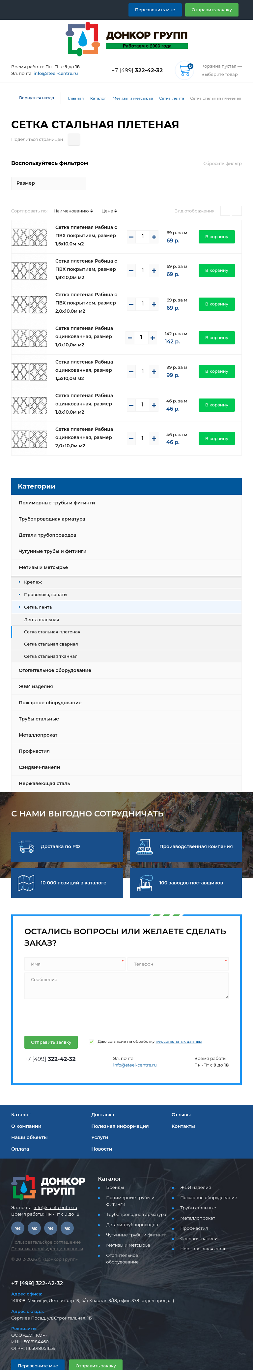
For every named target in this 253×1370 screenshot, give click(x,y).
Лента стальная (39, 604)
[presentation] (73, 1001)
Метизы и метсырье (126, 98)
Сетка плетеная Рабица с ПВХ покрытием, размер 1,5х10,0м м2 (89, 221)
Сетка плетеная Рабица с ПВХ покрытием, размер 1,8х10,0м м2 (89, 254)
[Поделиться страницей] (236, 124)
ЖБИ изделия (34, 671)
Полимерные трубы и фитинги (54, 488)
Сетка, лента (162, 98)
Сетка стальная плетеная (49, 616)
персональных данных (165, 1026)
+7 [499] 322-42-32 (35, 1264)
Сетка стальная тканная (48, 641)
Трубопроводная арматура (49, 504)
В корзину (218, 221)
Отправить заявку (214, 9)
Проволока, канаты (43, 579)
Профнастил (33, 736)
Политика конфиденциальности (42, 1233)
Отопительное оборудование (52, 655)
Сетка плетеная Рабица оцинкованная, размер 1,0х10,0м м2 (82, 322)
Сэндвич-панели (38, 752)
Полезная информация (117, 1111)
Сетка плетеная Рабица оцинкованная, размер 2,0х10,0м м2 (82, 422)
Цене (98, 195)
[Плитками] (225, 196)
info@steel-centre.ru (52, 73)
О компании (24, 1111)
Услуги (99, 1122)
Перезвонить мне (163, 9)
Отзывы (181, 1099)
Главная (71, 98)
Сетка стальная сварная (48, 628)
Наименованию (65, 195)
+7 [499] (139, 70)
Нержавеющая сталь (42, 768)
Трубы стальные (38, 704)
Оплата (19, 1134)
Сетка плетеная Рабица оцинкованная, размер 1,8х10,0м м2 (82, 389)
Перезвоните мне (35, 1346)
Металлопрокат (36, 720)
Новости (101, 1134)
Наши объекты (28, 1122)
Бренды (114, 1172)
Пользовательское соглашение (42, 1227)
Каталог (93, 98)
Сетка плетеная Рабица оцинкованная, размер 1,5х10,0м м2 (82, 355)
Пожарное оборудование (47, 687)
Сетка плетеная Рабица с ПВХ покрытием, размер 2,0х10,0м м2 (89, 288)
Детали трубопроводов (45, 520)
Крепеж (31, 566)
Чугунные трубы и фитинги (50, 536)
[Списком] (237, 196)
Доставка (101, 1099)
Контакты (182, 1111)
